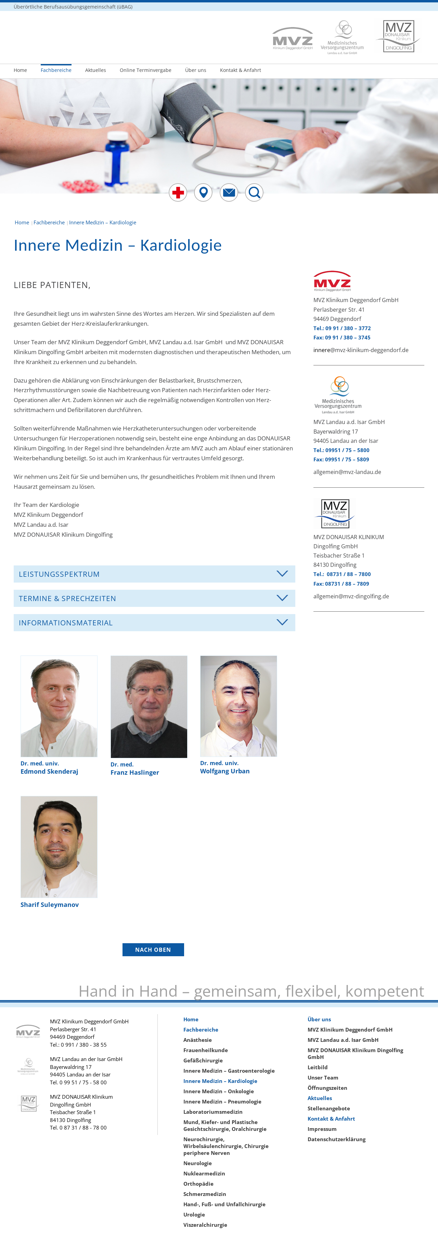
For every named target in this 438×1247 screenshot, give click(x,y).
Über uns (195, 70)
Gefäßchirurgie (203, 1060)
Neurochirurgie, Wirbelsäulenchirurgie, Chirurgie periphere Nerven (226, 1146)
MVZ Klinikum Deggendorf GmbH (350, 1029)
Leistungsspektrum (59, 574)
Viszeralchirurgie (205, 1224)
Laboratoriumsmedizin (213, 1111)
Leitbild (318, 1067)
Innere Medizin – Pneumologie (222, 1101)
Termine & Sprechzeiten (67, 598)
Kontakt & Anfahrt (240, 70)
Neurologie (197, 1163)
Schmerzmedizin (204, 1193)
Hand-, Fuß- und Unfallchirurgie (224, 1204)
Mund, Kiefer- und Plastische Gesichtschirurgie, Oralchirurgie (225, 1125)
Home (20, 70)
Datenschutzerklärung (336, 1139)
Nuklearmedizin (204, 1173)
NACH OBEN (153, 949)
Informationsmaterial (66, 622)
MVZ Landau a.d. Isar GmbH (343, 1039)
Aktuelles (95, 70)
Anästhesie (197, 1039)
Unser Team (323, 1077)
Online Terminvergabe (145, 70)
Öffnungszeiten (327, 1087)
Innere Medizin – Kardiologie (220, 1080)
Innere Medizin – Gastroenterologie (229, 1070)
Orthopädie (198, 1183)
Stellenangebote (329, 1108)
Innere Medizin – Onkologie (218, 1091)
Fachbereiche (56, 70)
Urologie (194, 1214)
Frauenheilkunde (205, 1050)
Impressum (322, 1128)
